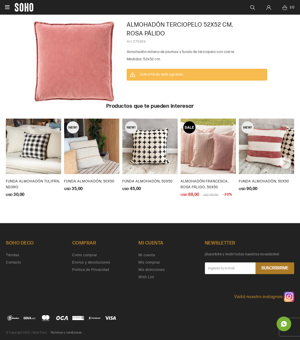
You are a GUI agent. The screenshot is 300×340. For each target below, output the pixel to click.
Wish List (146, 277)
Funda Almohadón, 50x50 (89, 181)
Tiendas (12, 255)
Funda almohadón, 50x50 (147, 181)
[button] (285, 163)
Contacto (13, 262)
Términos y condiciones (66, 332)
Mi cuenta (146, 255)
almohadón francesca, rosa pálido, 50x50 (205, 184)
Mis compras (149, 262)
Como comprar (84, 255)
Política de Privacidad (90, 270)
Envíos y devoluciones (91, 262)
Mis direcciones (151, 270)
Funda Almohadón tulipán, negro (33, 184)
